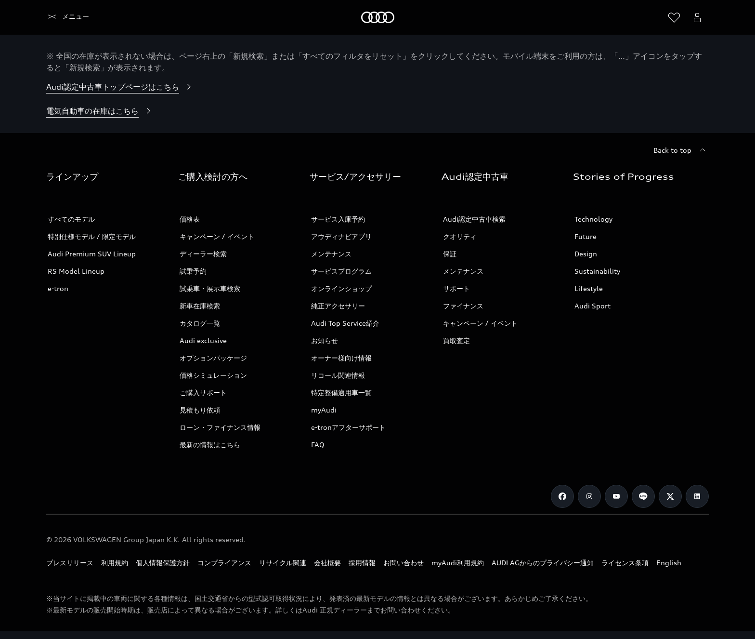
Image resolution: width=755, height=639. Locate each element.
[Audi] (62, 17)
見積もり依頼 (200, 410)
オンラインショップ (341, 288)
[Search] (651, 17)
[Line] (643, 496)
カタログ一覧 (200, 323)
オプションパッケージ (213, 358)
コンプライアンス (224, 563)
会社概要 (327, 563)
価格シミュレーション (213, 375)
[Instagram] (589, 496)
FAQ (318, 444)
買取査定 (456, 340)
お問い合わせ (403, 563)
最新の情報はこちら (210, 444)
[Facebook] (562, 496)
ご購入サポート (203, 392)
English (668, 563)
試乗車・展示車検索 (210, 288)
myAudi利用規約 (457, 563)
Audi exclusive (203, 340)
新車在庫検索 (200, 306)
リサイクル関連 (282, 563)
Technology (593, 219)
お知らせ (324, 340)
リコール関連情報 (338, 375)
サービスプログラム (341, 271)
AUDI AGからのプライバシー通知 (543, 563)
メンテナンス (331, 254)
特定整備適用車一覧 (341, 392)
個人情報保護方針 (163, 563)
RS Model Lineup (76, 271)
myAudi (324, 410)
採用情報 (362, 563)
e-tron (58, 288)
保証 (449, 254)
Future (585, 236)
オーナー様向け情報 (341, 358)
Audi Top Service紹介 (345, 323)
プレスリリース (69, 563)
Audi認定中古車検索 (474, 219)
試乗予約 (193, 271)
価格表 (190, 219)
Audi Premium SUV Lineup (92, 254)
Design (585, 254)
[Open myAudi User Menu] (697, 17)
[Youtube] (616, 496)
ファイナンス (463, 306)
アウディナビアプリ (341, 236)
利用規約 (114, 563)
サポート (456, 288)
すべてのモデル (71, 219)
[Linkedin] (697, 496)
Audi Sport (592, 306)
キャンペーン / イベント (217, 236)
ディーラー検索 (203, 254)
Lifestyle (588, 288)
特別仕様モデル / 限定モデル (92, 236)
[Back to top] (681, 150)
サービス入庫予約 (338, 219)
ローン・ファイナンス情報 (220, 427)
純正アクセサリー (338, 306)
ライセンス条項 (625, 563)
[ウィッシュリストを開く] (674, 17)
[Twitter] (670, 496)
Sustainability (597, 271)
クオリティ (460, 236)
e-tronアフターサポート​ (348, 427)
